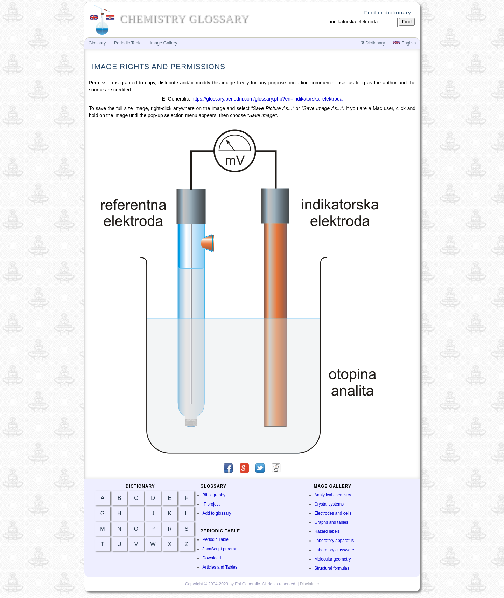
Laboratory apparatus (334, 540)
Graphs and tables (331, 522)
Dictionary (373, 43)
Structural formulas (331, 568)
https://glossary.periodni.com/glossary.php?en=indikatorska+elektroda (266, 99)
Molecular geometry (332, 559)
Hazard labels (327, 531)
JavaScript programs (221, 549)
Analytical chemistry (332, 495)
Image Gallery (163, 43)
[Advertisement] (450, 162)
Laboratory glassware (334, 550)
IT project (210, 504)
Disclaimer (310, 584)
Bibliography (213, 495)
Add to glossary (216, 513)
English (404, 43)
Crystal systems (329, 504)
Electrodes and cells (332, 513)
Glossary (97, 43)
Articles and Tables (219, 567)
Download (211, 558)
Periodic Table (215, 539)
